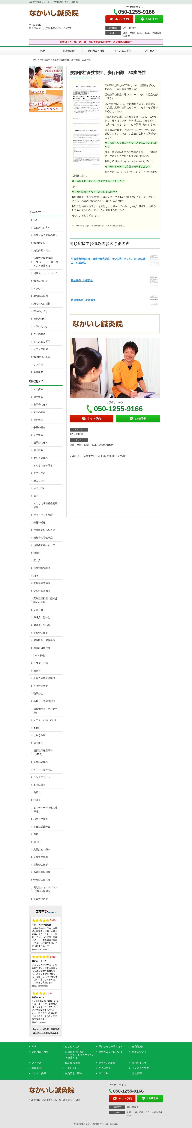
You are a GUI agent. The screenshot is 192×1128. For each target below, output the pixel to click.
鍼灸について (40, 281)
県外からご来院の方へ (45, 235)
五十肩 (37, 560)
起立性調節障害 (41, 826)
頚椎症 (37, 553)
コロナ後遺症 (40, 899)
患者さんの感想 (41, 303)
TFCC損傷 (39, 655)
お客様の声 (45, 60)
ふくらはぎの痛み (43, 465)
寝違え (37, 800)
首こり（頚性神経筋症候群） (45, 505)
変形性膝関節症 (41, 583)
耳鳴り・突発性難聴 (44, 701)
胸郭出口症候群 (41, 648)
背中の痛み (39, 412)
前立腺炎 (38, 743)
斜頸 (35, 834)
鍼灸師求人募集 (41, 357)
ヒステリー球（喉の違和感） (45, 809)
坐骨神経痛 (39, 522)
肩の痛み (38, 397)
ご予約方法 (39, 334)
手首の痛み (39, 427)
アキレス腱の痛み (43, 769)
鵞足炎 (37, 670)
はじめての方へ (41, 227)
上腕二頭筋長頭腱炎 (44, 678)
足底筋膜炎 (39, 784)
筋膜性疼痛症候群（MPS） (43, 752)
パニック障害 (40, 819)
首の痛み (38, 389)
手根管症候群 (40, 632)
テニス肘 (38, 610)
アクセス (149, 50)
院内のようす (40, 311)
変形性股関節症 (41, 591)
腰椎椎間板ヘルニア (44, 530)
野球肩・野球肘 (41, 617)
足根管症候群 (40, 857)
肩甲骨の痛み (40, 404)
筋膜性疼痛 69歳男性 (83, 300)
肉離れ (37, 792)
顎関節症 (38, 693)
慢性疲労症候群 (41, 880)
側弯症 (37, 842)
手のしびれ (39, 473)
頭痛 (35, 575)
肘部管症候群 (40, 864)
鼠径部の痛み (40, 762)
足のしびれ (39, 488)
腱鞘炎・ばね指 (41, 625)
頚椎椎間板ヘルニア (44, 545)
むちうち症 (39, 735)
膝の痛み (38, 450)
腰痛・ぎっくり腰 (43, 515)
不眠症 (37, 728)
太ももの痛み (40, 458)
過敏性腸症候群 (41, 872)
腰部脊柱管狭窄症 (43, 537)
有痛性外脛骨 (40, 686)
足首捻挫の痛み (41, 849)
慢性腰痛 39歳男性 (82, 280)
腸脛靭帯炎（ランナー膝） (45, 710)
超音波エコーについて (45, 273)
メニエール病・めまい (45, 720)
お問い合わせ (40, 326)
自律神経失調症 (41, 568)
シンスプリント (41, 777)
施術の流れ (39, 319)
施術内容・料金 (96, 50)
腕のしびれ (39, 480)
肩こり (37, 496)
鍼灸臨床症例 (40, 296)
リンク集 (38, 364)
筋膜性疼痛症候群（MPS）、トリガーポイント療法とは (45, 262)
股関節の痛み (40, 442)
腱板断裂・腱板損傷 (44, 640)
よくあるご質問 (122, 50)
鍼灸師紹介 (69, 50)
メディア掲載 (40, 349)
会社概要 (38, 372)
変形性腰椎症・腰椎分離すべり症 (45, 600)
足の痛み (38, 435)
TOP (42, 50)
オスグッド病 (40, 663)
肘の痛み (38, 420)
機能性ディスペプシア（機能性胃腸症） (45, 889)
